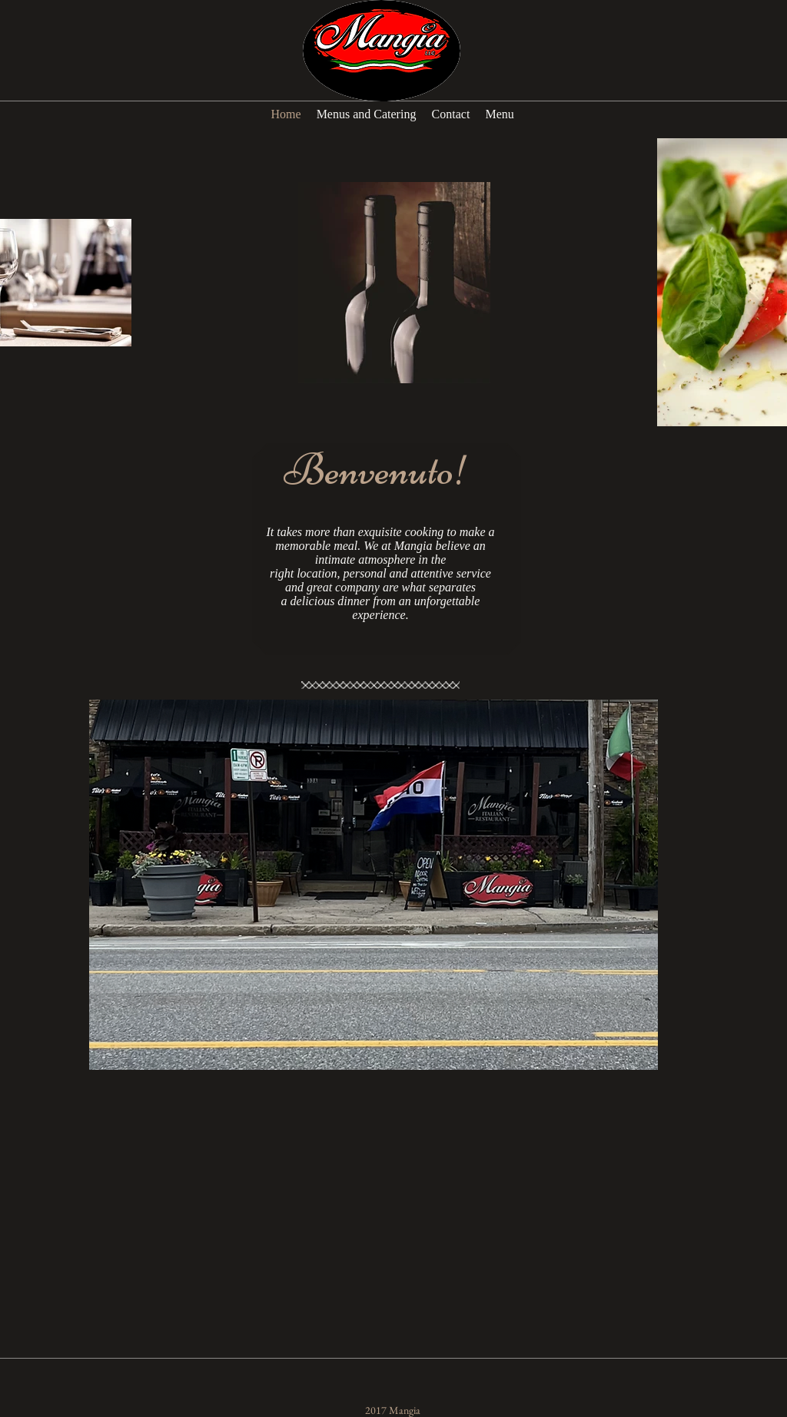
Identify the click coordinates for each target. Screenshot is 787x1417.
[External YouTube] (404, 1251)
